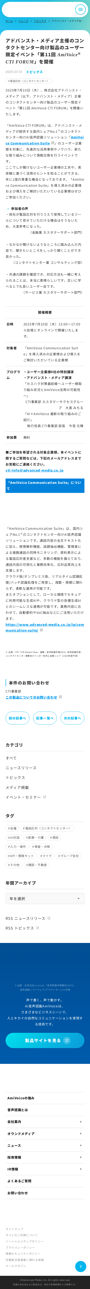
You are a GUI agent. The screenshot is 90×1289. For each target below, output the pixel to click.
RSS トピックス (20, 928)
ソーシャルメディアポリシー (25, 1241)
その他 (14, 865)
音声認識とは (17, 1109)
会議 (13, 828)
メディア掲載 (17, 787)
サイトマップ (14, 1229)
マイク (47, 856)
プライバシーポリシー (20, 1247)
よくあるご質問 (19, 1181)
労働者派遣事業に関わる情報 (25, 1260)
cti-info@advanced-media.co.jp (34, 470)
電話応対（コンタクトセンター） (29, 81)
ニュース (23, 20)
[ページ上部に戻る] (80, 1266)
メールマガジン (16, 1266)
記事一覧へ (45, 718)
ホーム (9, 20)
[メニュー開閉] (80, 9)
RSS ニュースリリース (25, 918)
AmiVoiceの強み (21, 1098)
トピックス (40, 20)
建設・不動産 (37, 865)
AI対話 (14, 837)
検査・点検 (42, 846)
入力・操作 (18, 846)
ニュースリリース (21, 767)
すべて (11, 758)
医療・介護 (36, 837)
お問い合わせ (17, 1193)
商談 (55, 837)
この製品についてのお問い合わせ (31, 697)
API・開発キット (22, 856)
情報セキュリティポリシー (23, 1253)
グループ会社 (70, 856)
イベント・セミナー (23, 797)
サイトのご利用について (22, 1235)
